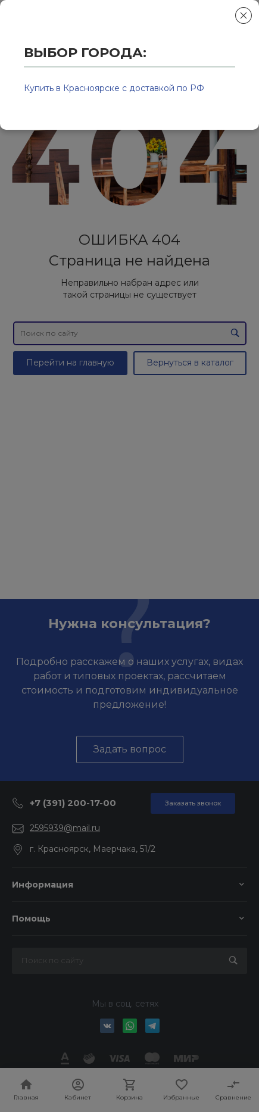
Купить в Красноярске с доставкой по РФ (114, 88)
